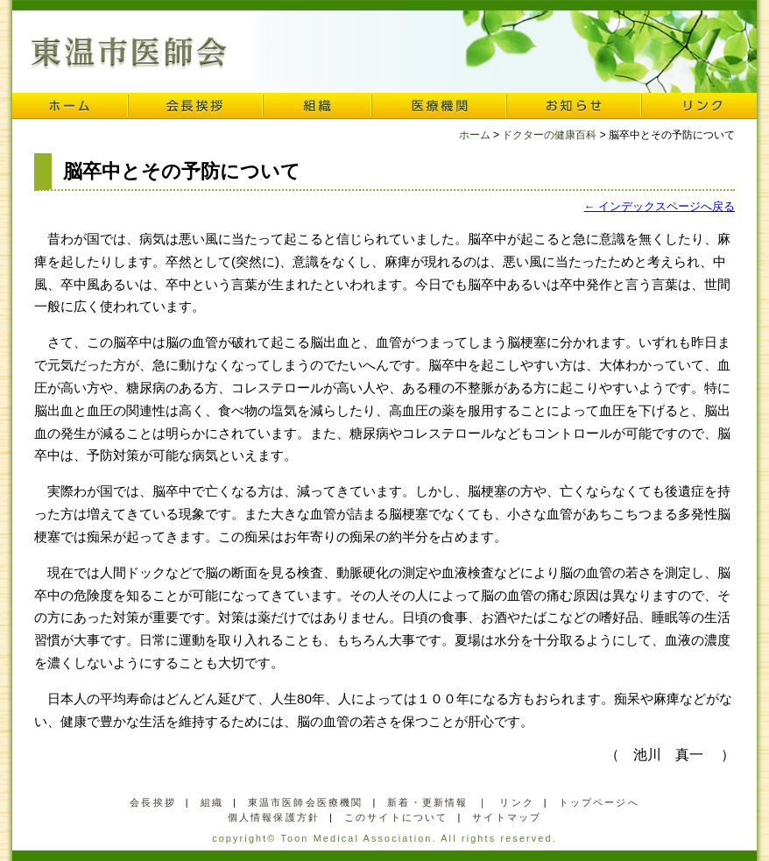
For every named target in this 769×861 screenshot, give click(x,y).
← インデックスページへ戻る (659, 206)
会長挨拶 (195, 106)
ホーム (70, 106)
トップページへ (599, 802)
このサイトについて (396, 817)
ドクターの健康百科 (549, 135)
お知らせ (573, 106)
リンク (699, 106)
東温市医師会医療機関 (305, 802)
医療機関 (438, 106)
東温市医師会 (129, 53)
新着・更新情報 (427, 802)
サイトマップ (506, 817)
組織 (317, 106)
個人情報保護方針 (274, 817)
